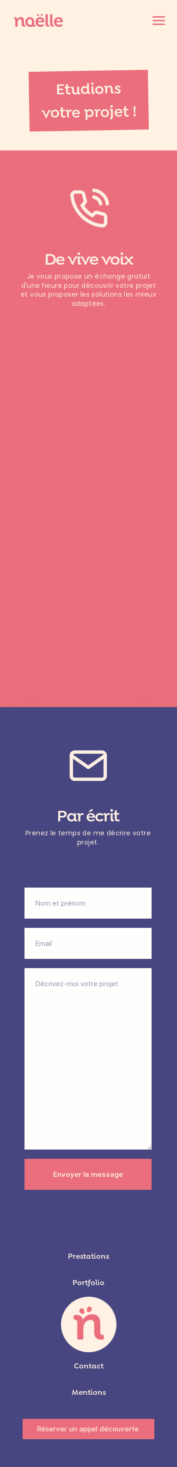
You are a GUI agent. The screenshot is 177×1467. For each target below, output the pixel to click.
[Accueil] (38, 20)
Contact (89, 1366)
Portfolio (88, 1282)
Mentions (89, 1392)
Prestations (88, 1256)
